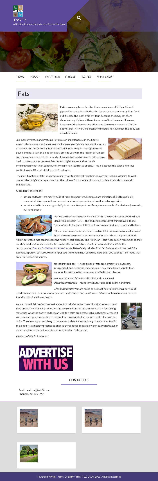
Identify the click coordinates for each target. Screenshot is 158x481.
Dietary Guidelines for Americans (51, 248)
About (35, 76)
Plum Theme (57, 476)
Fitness (70, 76)
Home (20, 76)
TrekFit (19, 19)
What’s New (104, 76)
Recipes (86, 76)
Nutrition (52, 76)
